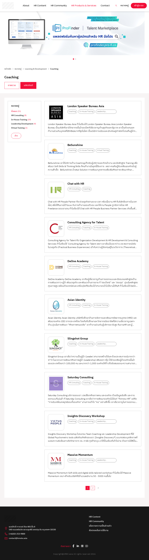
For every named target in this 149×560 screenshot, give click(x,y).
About (26, 5)
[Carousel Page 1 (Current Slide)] (73, 59)
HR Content (40, 5)
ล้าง (16, 135)
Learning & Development (36, 68)
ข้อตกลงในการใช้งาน (98, 530)
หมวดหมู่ (124, 5)
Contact (105, 5)
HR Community (59, 5)
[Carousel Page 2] (75, 59)
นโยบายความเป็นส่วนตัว (100, 526)
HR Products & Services (83, 5)
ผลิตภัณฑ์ (28, 85)
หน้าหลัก (7, 68)
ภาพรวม (12, 85)
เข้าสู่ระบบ (138, 5)
